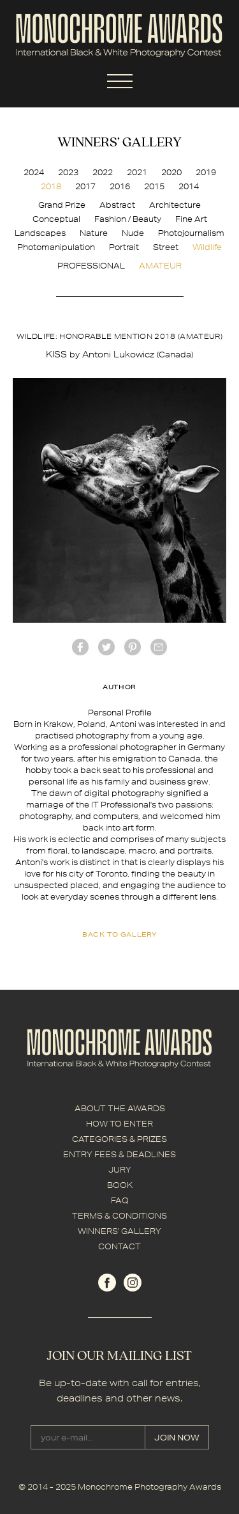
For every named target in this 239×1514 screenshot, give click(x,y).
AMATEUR (160, 265)
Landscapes (40, 233)
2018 (51, 186)
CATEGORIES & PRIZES (119, 1139)
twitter (106, 647)
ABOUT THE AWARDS (120, 1108)
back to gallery (119, 934)
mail (158, 647)
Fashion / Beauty (127, 219)
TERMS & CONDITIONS (119, 1215)
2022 (102, 172)
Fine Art (191, 219)
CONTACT (119, 1246)
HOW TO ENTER (119, 1123)
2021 (137, 172)
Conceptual (56, 219)
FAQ (120, 1200)
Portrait (124, 247)
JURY (119, 1169)
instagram (132, 1283)
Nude (133, 233)
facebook (80, 647)
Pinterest (132, 647)
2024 (34, 172)
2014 (188, 186)
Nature (94, 233)
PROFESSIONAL (91, 265)
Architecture (175, 204)
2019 (206, 172)
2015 (154, 186)
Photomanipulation (56, 247)
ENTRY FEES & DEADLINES (119, 1154)
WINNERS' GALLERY (119, 1231)
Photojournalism (191, 233)
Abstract (117, 204)
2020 (171, 172)
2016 (120, 186)
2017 (85, 186)
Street (165, 247)
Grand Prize (61, 204)
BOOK (120, 1185)
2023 (68, 172)
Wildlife (207, 247)
